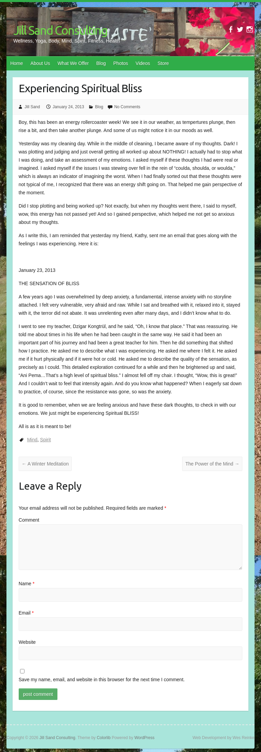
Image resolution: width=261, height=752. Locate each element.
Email (26, 613)
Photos (120, 63)
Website (27, 642)
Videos (143, 63)
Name (27, 583)
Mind (32, 439)
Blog (101, 63)
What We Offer (73, 63)
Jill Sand (32, 106)
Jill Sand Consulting (60, 30)
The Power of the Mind (212, 464)
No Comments (127, 106)
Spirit (45, 439)
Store (163, 63)
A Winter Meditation (45, 464)
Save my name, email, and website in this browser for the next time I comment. (102, 679)
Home (16, 63)
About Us (40, 63)
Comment (29, 520)
